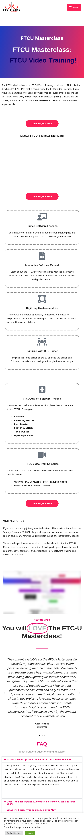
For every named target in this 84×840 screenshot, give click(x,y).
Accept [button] (30, 833)
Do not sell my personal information (22, 827)
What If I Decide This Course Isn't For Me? (31, 809)
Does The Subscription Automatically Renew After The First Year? (41, 802)
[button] (4, 692)
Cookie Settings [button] (13, 833)
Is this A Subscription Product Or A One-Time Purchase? (39, 759)
